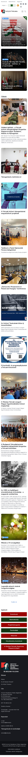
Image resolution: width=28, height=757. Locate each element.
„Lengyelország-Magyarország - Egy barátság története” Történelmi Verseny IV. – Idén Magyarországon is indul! (13, 27)
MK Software (12, 748)
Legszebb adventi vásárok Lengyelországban (10, 589)
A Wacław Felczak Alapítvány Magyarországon (14, 649)
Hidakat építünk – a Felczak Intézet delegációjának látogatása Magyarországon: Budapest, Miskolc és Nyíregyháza (14, 130)
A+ (14, 5)
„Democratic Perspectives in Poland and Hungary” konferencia (13, 288)
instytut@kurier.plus (6, 724)
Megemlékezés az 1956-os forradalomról (12, 87)
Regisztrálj (19, 1)
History (5, 486)
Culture (5, 539)
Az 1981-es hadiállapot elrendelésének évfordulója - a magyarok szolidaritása (12, 494)
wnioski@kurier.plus (6, 735)
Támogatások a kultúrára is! (11, 177)
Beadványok (4, 1)
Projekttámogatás (14, 627)
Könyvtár (14, 638)
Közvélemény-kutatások (14, 643)
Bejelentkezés (12, 1)
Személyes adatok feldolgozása (14, 753)
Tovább (14, 604)
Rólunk (3, 681)
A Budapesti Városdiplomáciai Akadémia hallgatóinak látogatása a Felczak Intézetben (14, 448)
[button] (25, 11)
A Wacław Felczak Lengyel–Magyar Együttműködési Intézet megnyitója (13, 406)
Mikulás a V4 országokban (10, 545)
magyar (4, 5)
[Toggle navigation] (22, 11)
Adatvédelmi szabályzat (14, 751)
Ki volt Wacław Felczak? (7, 684)
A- (9, 5)
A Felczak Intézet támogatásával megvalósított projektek (13, 212)
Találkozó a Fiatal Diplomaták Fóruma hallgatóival (12, 249)
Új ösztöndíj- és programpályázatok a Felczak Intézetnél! (12, 367)
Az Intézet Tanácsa (6, 686)
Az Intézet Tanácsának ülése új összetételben (12, 324)
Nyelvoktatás (14, 622)
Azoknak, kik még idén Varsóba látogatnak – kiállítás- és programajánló (13, 64)
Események (14, 616)
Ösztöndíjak (14, 632)
